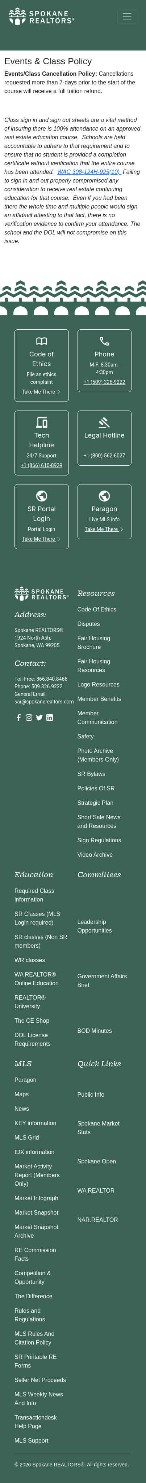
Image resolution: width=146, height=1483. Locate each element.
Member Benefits (99, 699)
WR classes (29, 960)
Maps (21, 1094)
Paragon (25, 1080)
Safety (86, 736)
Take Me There (41, 392)
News (21, 1109)
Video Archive (95, 855)
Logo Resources (99, 684)
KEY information (35, 1123)
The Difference (33, 1296)
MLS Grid (26, 1138)
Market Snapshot (36, 1213)
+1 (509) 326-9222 (104, 382)
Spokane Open (97, 1161)
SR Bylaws (91, 774)
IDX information (34, 1152)
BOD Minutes (95, 1031)
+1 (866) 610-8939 (41, 465)
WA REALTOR (96, 1191)
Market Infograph (36, 1198)
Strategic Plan (96, 803)
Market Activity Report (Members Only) (36, 1175)
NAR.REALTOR (98, 1220)
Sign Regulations (99, 840)
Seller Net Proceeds (40, 1380)
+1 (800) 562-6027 (104, 455)
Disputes (89, 624)
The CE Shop (31, 1021)
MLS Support (31, 1441)
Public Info (91, 1095)
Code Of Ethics (97, 609)
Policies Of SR (96, 788)
